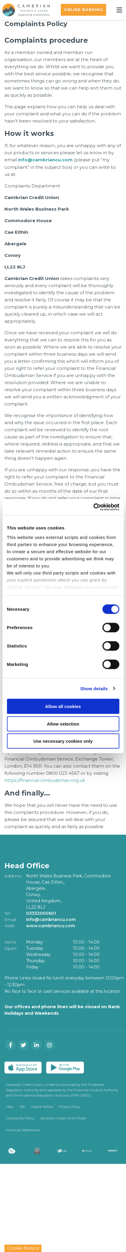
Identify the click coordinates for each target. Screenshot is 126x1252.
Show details (94, 688)
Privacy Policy (70, 1106)
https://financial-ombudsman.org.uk (44, 779)
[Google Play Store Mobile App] (65, 1067)
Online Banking (83, 9)
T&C (22, 1106)
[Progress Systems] (116, 1150)
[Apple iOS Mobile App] (23, 1067)
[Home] (23, 10)
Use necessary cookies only (62, 741)
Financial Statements (23, 1129)
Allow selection (63, 723)
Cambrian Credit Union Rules (63, 1118)
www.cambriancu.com (51, 925)
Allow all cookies (63, 706)
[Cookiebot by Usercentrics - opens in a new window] (93, 507)
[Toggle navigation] (119, 10)
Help (9, 1106)
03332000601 (41, 912)
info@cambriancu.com (45, 160)
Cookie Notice (42, 1106)
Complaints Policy (20, 1118)
